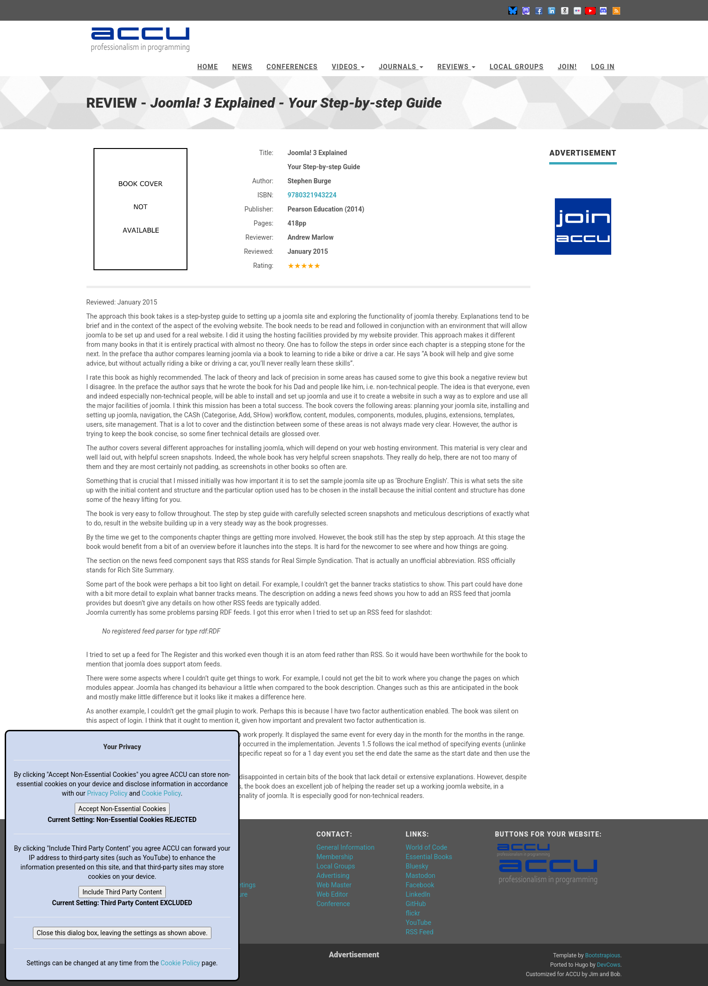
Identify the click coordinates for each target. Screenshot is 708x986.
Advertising (333, 875)
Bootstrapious (602, 955)
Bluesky (417, 866)
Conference (333, 904)
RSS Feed (420, 932)
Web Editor (332, 894)
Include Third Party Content (122, 892)
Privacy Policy (107, 793)
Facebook (420, 885)
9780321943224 (312, 195)
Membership (335, 857)
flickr (413, 913)
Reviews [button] (456, 66)
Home (207, 66)
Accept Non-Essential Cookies (122, 809)
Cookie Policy (161, 793)
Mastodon (421, 875)
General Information (346, 847)
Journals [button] (401, 66)
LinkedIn (418, 894)
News (242, 66)
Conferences (292, 66)
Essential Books (429, 857)
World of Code (426, 847)
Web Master (334, 885)
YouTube (418, 922)
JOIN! (567, 66)
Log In (603, 66)
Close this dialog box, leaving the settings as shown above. (122, 933)
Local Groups (517, 66)
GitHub (416, 904)
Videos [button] (348, 66)
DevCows (608, 965)
